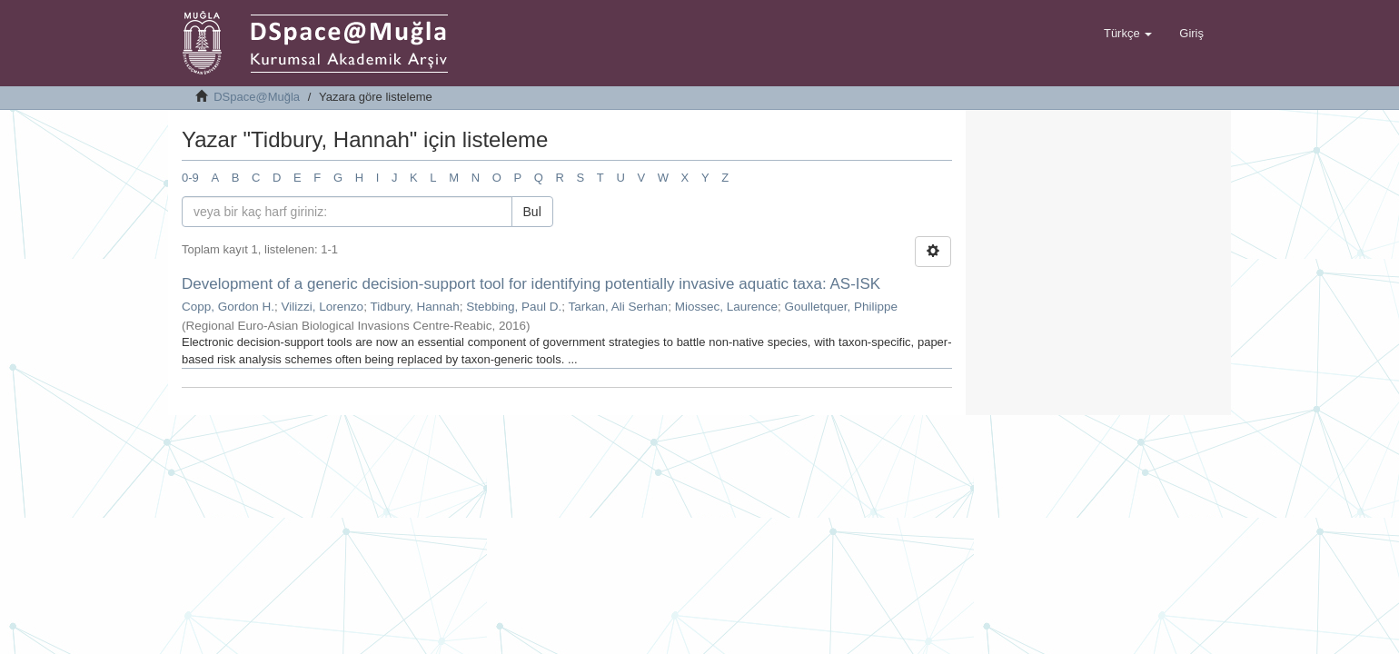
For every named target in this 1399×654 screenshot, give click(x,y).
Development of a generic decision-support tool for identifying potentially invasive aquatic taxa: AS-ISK (531, 283)
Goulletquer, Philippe (841, 306)
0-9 (190, 177)
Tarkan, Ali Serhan (619, 306)
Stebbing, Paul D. (513, 306)
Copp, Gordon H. (228, 306)
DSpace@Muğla (256, 97)
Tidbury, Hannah (414, 306)
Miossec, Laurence (726, 306)
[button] (1128, 33)
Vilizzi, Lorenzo (323, 306)
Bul (532, 211)
